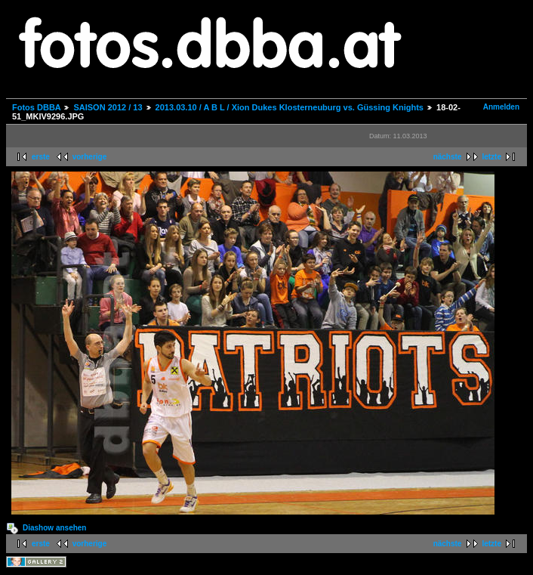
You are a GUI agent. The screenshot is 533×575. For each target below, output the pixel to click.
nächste (447, 157)
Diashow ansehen (54, 528)
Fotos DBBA (36, 107)
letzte (491, 157)
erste (41, 157)
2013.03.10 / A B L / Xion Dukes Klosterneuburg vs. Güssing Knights (290, 107)
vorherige (89, 157)
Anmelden (501, 107)
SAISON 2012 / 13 (107, 107)
